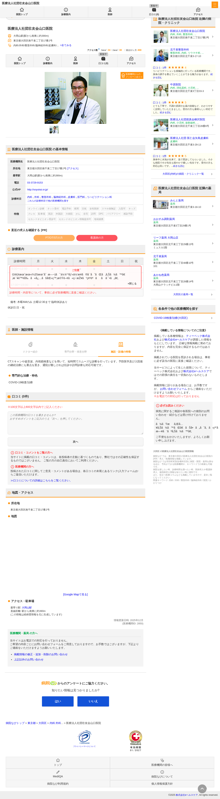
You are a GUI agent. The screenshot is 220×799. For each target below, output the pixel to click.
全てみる (66, 45)
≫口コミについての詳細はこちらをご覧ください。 (41, 480)
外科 (36, 197)
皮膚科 (71, 197)
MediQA (58, 776)
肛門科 (81, 197)
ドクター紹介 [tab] (30, 351)
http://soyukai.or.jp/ (37, 189)
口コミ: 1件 (160, 67)
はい (58, 701)
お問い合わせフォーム (173, 388)
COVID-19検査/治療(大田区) (171, 317)
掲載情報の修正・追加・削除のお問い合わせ (41, 654)
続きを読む (165, 112)
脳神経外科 (59, 197)
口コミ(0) (103, 63)
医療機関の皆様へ (192, 5)
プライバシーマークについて (84, 746)
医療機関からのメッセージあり (133, 75)
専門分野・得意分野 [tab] (75, 351)
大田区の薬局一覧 (183, 294)
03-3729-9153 (35, 182)
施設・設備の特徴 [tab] (121, 351)
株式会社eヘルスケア (177, 339)
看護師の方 (97, 237)
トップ (58, 764)
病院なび (19, 5)
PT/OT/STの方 (54, 237)
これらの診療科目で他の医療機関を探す (48, 200)
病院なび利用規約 (58, 783)
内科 (29, 197)
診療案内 (47, 63)
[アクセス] (72, 168)
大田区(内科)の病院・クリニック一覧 (183, 173)
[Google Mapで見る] (75, 594)
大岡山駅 (27, 607)
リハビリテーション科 (99, 197)
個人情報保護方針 (162, 783)
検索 (94, 15)
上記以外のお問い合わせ (29, 659)
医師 (75, 63)
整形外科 (46, 197)
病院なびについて (162, 776)
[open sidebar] (215, 5)
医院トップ (19, 63)
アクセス (131, 63)
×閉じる (132, 283)
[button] (54, 129)
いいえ (93, 701)
